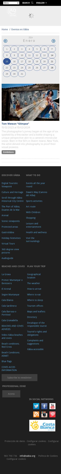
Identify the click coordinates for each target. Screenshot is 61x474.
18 (29, 61)
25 (29, 67)
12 (37, 55)
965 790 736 (10, 455)
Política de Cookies (48, 455)
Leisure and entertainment (33, 225)
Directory (32, 317)
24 (22, 67)
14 (52, 55)
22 (7, 67)
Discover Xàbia (11, 175)
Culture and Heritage (12, 192)
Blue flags (7, 361)
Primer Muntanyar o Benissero (12, 281)
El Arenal (6, 288)
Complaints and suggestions (35, 342)
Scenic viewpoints (11, 221)
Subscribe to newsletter (19, 377)
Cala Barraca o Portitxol (9, 313)
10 (22, 55)
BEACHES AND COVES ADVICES (12, 327)
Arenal (5, 215)
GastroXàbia (8, 232)
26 (37, 67)
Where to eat (34, 294)
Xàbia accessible (35, 349)
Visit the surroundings (33, 239)
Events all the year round (35, 185)
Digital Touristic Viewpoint (10, 185)
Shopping (30, 217)
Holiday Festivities (11, 238)
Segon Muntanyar (11, 294)
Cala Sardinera (9, 305)
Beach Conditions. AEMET (11, 354)
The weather (33, 283)
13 (44, 55)
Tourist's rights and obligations (37, 333)
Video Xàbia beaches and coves (12, 336)
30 (14, 73)
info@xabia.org (27, 455)
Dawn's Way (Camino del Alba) (36, 194)
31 (22, 73)
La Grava (6, 274)
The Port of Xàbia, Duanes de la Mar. (11, 208)
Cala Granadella (10, 320)
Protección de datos (15, 441)
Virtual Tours (8, 243)
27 (44, 67)
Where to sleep (35, 300)
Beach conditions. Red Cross (11, 345)
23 (14, 67)
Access (11, 393)
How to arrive (34, 288)
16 (14, 61)
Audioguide (7, 258)
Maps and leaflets (36, 311)
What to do (33, 175)
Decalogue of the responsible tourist (37, 324)
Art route (31, 206)
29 (7, 73)
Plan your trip (36, 266)
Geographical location (34, 276)
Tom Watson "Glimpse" (15, 123)
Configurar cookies (37, 441)
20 (44, 61)
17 (22, 61)
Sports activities (34, 200)
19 (37, 61)
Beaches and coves (13, 266)
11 (29, 55)
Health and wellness (36, 232)
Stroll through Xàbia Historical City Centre (13, 199)
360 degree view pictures (10, 251)
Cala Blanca (7, 300)
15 (7, 61)
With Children (33, 212)
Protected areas (10, 226)
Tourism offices (35, 305)
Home (5, 29)
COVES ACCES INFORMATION (9, 368)
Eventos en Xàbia (20, 29)
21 (52, 61)
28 (52, 67)
